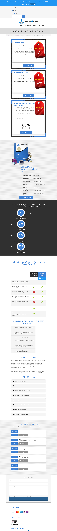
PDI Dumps (17, 519)
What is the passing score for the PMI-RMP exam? (17, 345)
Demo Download (31, 187)
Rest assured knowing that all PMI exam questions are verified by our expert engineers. (39, 295)
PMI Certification (16, 36)
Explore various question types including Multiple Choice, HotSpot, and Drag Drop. (17, 294)
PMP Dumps (10, 515)
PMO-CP (15, 404)
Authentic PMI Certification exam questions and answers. (17, 282)
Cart (48, 26)
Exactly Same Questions (34, 211)
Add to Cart (29, 67)
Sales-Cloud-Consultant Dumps (24, 516)
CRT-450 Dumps (39, 516)
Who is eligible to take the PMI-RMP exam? (16, 331)
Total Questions (45, 211)
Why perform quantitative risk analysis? (15, 359)
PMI (11, 36)
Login (9, 7)
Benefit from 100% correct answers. (16, 288)
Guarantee (21, 526)
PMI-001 (15, 378)
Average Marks (22, 210)
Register (8, 10)
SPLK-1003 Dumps (32, 520)
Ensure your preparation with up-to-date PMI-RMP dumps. (41, 289)
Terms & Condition (28, 526)
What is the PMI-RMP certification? (14, 326)
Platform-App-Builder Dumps (10, 521)
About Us (15, 526)
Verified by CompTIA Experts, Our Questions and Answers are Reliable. (23, 127)
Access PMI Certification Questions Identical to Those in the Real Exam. (23, 123)
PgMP (14, 387)
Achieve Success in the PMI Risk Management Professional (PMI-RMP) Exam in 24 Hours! (24, 120)
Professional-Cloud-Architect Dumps (32, 517)
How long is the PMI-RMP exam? (14, 354)
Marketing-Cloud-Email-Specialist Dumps (46, 517)
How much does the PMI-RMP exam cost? (15, 350)
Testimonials (42, 26)
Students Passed (11, 211)
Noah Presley (16, 492)
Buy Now (19, 382)
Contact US (36, 526)
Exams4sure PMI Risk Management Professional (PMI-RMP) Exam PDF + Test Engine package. (40, 283)
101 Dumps (17, 515)
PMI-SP (15, 395)
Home (26, 26)
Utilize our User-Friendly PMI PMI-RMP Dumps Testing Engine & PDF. (23, 130)
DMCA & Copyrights (45, 526)
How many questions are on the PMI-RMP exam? (17, 340)
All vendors (33, 26)
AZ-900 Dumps (24, 520)
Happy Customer (16, 494)
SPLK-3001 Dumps (39, 520)
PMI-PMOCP (16, 412)
